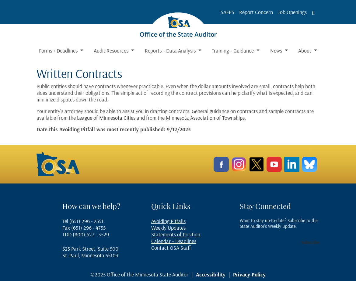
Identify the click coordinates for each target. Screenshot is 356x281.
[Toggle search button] (313, 13)
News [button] (276, 50)
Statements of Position (175, 234)
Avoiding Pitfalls (168, 221)
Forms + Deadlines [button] (59, 50)
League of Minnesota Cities (106, 117)
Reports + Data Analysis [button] (171, 50)
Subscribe (310, 242)
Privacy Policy (249, 274)
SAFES (227, 12)
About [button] (305, 50)
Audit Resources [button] (112, 50)
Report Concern (256, 12)
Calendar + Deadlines (173, 241)
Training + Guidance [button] (233, 50)
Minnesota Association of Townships (205, 117)
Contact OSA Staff (171, 247)
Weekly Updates (168, 227)
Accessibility (210, 274)
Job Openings (292, 12)
